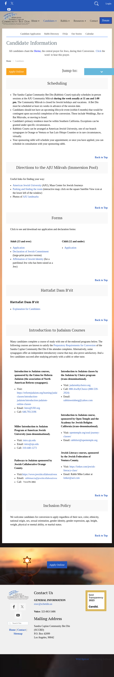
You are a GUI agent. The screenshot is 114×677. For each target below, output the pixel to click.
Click (98, 51)
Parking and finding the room (27, 189)
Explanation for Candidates (26, 309)
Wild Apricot (82, 659)
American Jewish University (27, 185)
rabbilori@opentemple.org (84, 440)
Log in (108, 3)
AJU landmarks (31, 196)
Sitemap (18, 633)
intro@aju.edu (31, 444)
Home (8, 61)
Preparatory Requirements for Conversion (74, 345)
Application (19, 247)
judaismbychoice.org (80, 385)
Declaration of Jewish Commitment (31, 251)
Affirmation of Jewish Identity (28, 259)
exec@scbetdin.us (43, 604)
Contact (21, 629)
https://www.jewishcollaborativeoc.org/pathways (46, 474)
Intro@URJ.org (32, 408)
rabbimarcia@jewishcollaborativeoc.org (43, 478)
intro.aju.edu (29, 440)
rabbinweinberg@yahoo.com (78, 400)
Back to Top (101, 157)
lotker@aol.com (72, 478)
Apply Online (16, 71)
